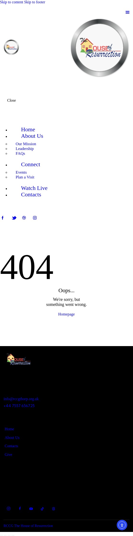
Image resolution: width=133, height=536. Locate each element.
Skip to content (11, 2)
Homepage (66, 314)
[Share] (9, 535)
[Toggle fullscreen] (5, 535)
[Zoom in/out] (1, 535)
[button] (127, 12)
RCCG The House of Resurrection (28, 526)
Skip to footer (34, 2)
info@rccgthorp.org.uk (21, 399)
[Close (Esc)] (12, 535)
